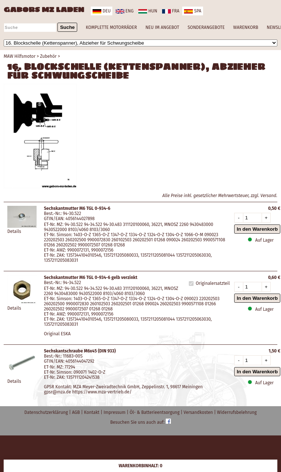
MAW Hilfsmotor (19, 56)
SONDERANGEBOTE (206, 27)
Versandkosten (199, 412)
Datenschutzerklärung (47, 412)
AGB (76, 412)
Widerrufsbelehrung (236, 412)
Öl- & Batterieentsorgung (155, 412)
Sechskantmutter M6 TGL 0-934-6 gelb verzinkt (90, 277)
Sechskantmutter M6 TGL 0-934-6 (77, 208)
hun (147, 11)
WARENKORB (245, 27)
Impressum (115, 412)
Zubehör (48, 56)
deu (101, 11)
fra (170, 11)
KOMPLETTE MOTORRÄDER (111, 27)
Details (14, 231)
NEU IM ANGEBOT (162, 27)
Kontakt (92, 412)
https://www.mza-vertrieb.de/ (102, 391)
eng (125, 11)
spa (192, 11)
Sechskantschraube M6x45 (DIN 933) (80, 351)
